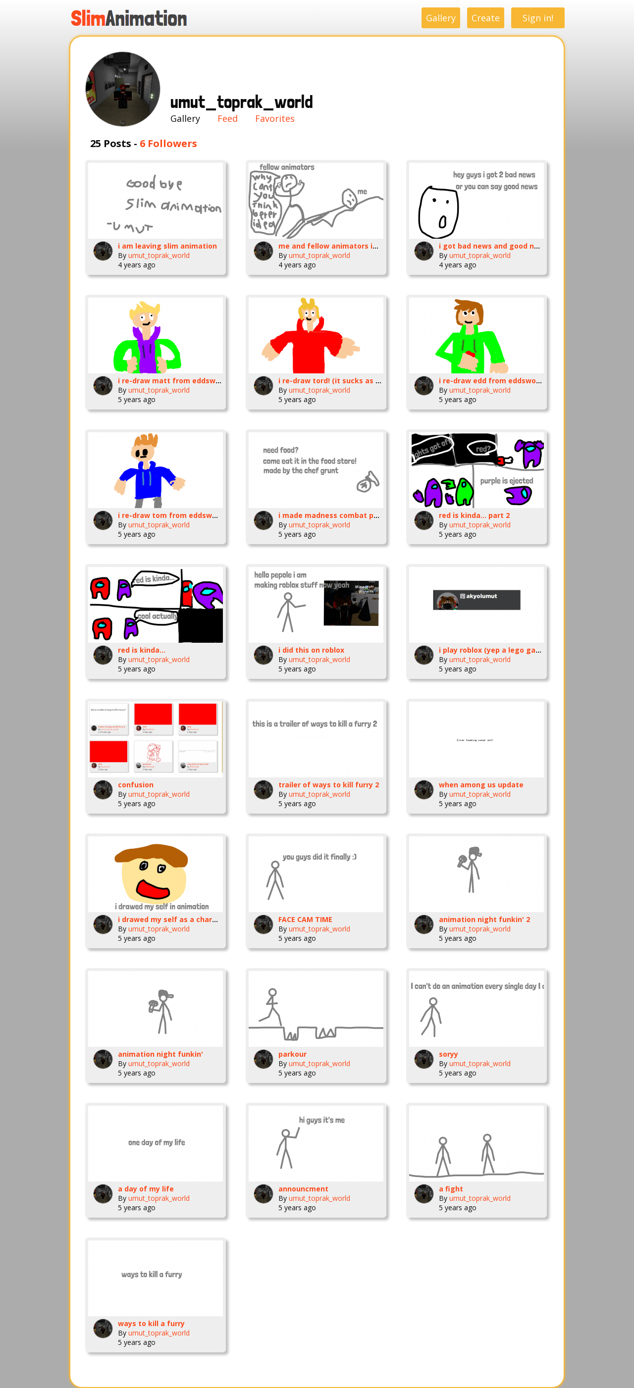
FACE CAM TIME (305, 919)
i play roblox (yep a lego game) (494, 650)
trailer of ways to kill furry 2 (328, 784)
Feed (227, 118)
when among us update (481, 784)
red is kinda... (141, 650)
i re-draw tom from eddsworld (172, 515)
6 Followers (168, 143)
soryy (448, 1054)
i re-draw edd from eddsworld (492, 380)
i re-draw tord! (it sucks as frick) (336, 380)
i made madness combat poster (335, 515)
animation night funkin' (160, 1054)
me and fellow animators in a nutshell (346, 246)
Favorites (275, 118)
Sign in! (538, 18)
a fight (451, 1188)
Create (486, 18)
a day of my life (146, 1188)
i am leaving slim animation (167, 246)
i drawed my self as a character (174, 919)
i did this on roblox (311, 650)
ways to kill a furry (151, 1323)
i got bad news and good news (493, 246)
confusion (136, 784)
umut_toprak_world (159, 255)
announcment (303, 1188)
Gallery (441, 18)
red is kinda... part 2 (474, 515)
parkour (292, 1054)
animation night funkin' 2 (484, 919)
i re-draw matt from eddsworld (173, 380)
